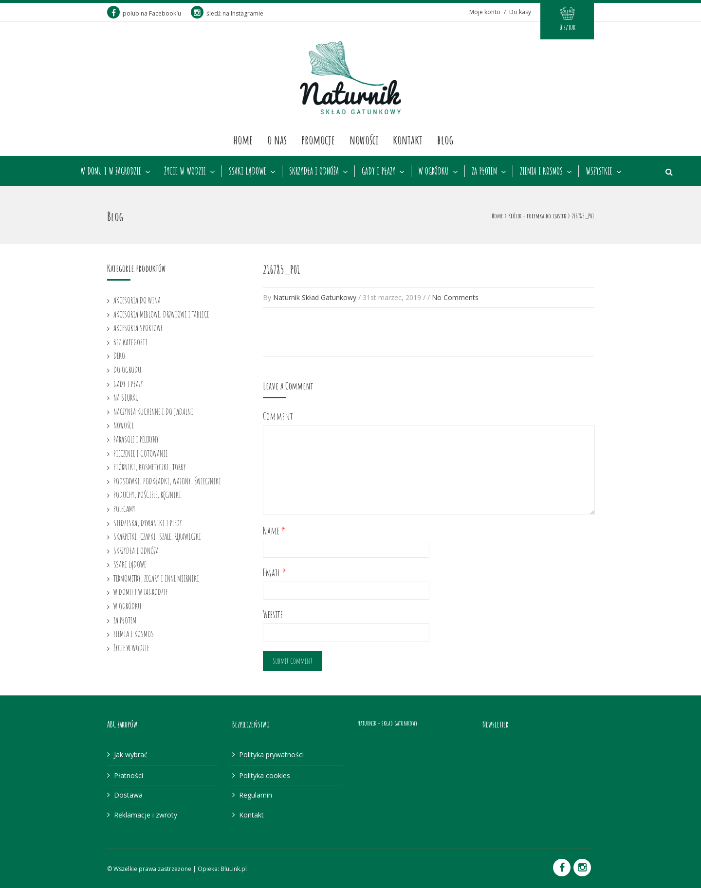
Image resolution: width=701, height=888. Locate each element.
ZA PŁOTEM (484, 171)
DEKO (119, 355)
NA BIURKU (126, 397)
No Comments (455, 297)
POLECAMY (124, 508)
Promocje (318, 139)
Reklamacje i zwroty (145, 814)
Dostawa (128, 794)
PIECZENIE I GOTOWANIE (140, 453)
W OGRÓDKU (433, 171)
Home (243, 139)
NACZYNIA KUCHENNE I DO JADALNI (153, 411)
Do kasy (520, 12)
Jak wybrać (131, 754)
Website (273, 614)
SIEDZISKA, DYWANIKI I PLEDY (147, 522)
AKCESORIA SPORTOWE (138, 327)
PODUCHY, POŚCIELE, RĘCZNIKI (147, 494)
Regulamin (255, 794)
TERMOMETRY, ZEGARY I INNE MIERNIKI (156, 578)
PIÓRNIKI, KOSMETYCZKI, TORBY (149, 467)
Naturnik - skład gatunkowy (387, 723)
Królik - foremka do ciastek (537, 216)
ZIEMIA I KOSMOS (541, 171)
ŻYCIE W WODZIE (185, 171)
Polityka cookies (264, 775)
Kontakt (408, 139)
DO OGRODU (127, 369)
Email (275, 573)
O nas (277, 139)
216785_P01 (281, 269)
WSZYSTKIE (599, 171)
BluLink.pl (234, 869)
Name (274, 531)
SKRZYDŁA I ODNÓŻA (314, 171)
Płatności (128, 775)
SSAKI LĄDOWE (247, 171)
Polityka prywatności (271, 754)
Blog (445, 139)
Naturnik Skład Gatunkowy (314, 297)
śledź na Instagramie (227, 13)
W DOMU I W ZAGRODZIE (110, 171)
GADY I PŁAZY (378, 171)
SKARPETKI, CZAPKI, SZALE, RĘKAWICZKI (157, 536)
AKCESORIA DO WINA (137, 300)
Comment (278, 416)
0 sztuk (567, 27)
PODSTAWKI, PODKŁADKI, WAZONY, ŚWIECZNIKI (167, 481)
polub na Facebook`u (144, 13)
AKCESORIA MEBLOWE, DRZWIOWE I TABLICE (161, 314)
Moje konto (484, 12)
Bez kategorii (130, 342)
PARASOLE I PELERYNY (136, 439)
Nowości (364, 139)
